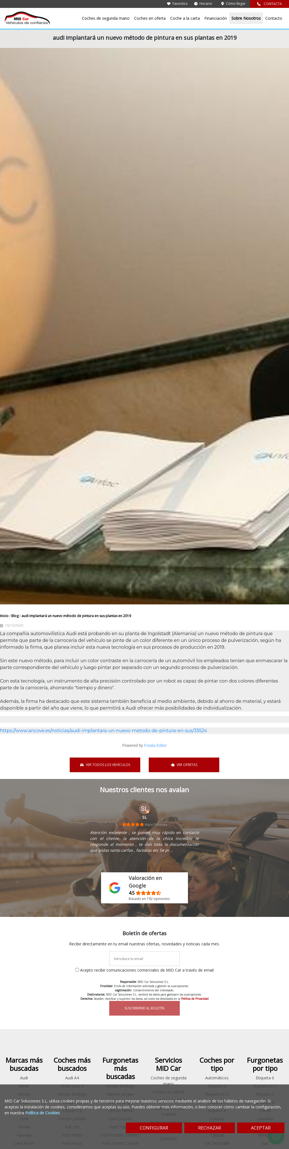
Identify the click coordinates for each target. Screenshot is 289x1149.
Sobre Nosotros (246, 18)
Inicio (4, 615)
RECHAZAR (209, 1128)
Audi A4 (72, 1077)
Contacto (273, 18)
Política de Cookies (42, 1112)
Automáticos (217, 1077)
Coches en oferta (150, 18)
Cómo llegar (233, 3)
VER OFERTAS (184, 764)
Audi (24, 1077)
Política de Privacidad (195, 999)
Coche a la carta (185, 18)
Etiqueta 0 (265, 1077)
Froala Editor (155, 745)
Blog (15, 615)
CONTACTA (269, 3)
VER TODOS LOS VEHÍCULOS (105, 764)
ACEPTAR (261, 1128)
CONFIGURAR (154, 1128)
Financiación (215, 18)
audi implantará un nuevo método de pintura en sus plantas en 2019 (76, 615)
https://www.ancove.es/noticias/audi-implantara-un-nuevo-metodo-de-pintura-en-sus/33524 (103, 730)
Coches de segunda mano (106, 18)
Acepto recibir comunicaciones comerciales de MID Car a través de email (147, 970)
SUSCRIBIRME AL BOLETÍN (144, 1008)
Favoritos (177, 3)
